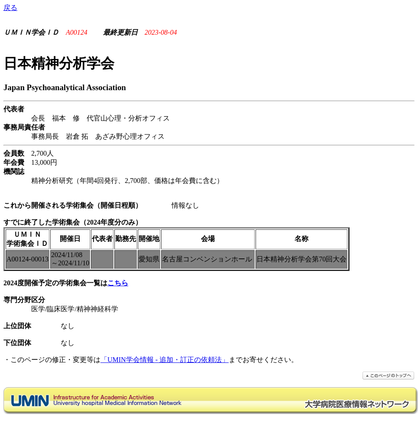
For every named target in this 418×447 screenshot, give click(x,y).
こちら (117, 283)
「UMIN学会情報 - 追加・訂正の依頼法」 (164, 359)
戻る (10, 7)
